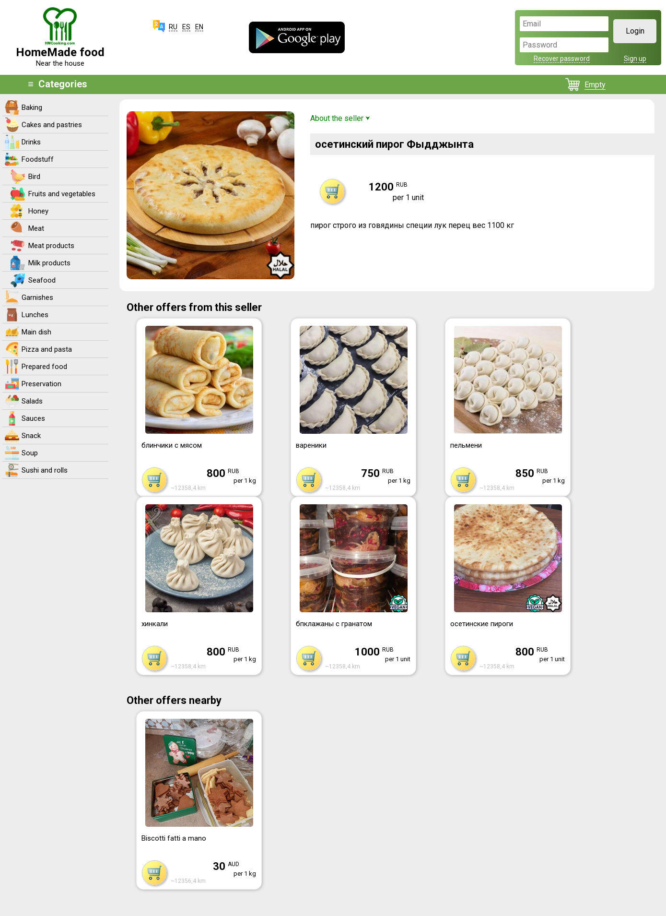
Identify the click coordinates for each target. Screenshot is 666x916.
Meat (36, 228)
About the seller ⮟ (340, 118)
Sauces (33, 418)
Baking (32, 107)
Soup (30, 453)
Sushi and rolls (45, 470)
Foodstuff (38, 159)
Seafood (42, 280)
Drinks (31, 142)
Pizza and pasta (47, 349)
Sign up (635, 58)
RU (173, 27)
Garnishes (37, 297)
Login (635, 31)
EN (199, 27)
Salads (32, 401)
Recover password (562, 58)
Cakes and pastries (52, 124)
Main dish (36, 332)
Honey (38, 211)
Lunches (35, 314)
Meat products (51, 245)
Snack (31, 435)
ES (186, 27)
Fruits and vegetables (61, 194)
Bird (34, 176)
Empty (595, 84)
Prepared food (44, 366)
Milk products (49, 263)
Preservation (41, 384)
